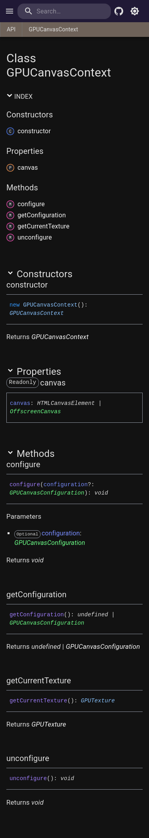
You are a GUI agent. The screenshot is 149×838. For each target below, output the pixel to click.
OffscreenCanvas (35, 411)
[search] (64, 11)
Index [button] (19, 96)
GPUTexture (98, 701)
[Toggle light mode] (135, 11)
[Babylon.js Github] (119, 11)
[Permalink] (53, 285)
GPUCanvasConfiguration (47, 493)
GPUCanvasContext (53, 29)
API (11, 29)
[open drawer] (9, 11)
